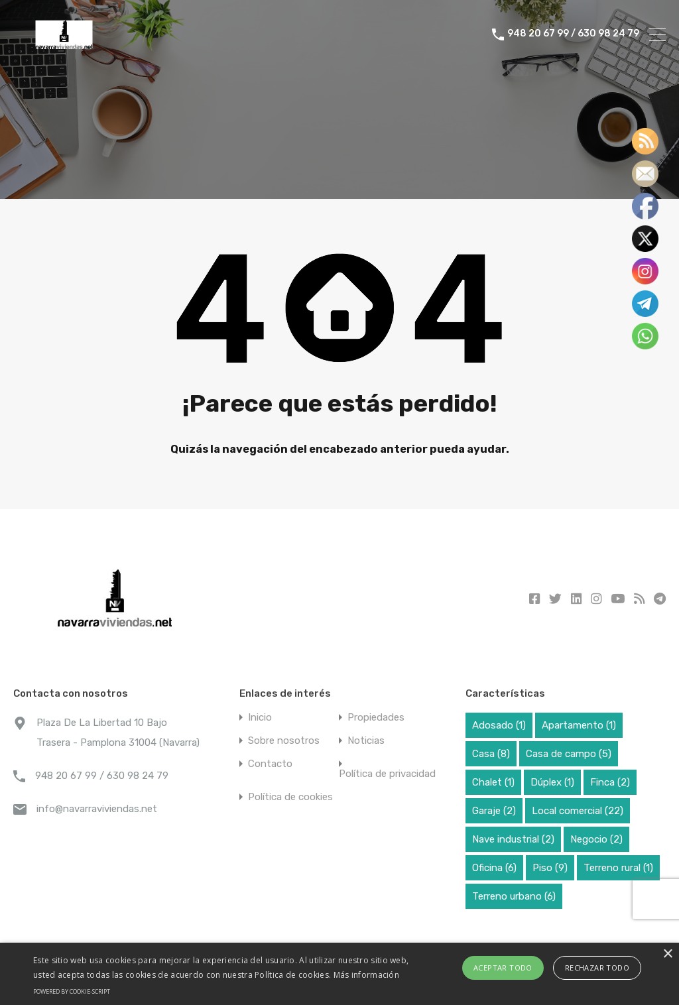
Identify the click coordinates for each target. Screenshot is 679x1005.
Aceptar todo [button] (502, 968)
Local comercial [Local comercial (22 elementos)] (577, 811)
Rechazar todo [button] (597, 968)
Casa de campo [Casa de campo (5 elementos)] (568, 754)
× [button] (667, 954)
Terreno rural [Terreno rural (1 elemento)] (618, 868)
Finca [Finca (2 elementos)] (610, 782)
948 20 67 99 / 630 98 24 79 (573, 34)
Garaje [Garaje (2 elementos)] (494, 811)
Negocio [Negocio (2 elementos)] (596, 839)
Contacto (270, 764)
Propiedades (375, 718)
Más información (367, 974)
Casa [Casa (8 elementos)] (491, 754)
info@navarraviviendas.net (96, 809)
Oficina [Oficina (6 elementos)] (494, 868)
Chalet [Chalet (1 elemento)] (493, 782)
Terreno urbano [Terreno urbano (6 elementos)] (514, 896)
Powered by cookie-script (71, 991)
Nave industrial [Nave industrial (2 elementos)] (513, 839)
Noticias (366, 741)
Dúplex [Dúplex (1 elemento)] (552, 782)
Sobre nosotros (284, 741)
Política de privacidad (387, 774)
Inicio (260, 718)
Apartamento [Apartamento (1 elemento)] (579, 725)
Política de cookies (290, 797)
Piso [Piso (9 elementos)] (550, 868)
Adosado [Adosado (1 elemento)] (499, 725)
